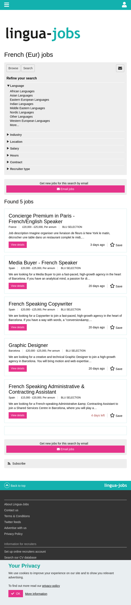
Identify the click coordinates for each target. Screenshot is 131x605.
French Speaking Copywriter (40, 304)
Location (16, 141)
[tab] (120, 68)
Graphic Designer (28, 345)
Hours (14, 155)
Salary (14, 148)
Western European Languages (30, 120)
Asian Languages (21, 95)
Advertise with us (15, 528)
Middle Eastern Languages (27, 108)
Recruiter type (20, 169)
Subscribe (18, 463)
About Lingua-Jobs (16, 504)
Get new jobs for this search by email (64, 183)
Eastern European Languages (29, 99)
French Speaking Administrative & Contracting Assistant (46, 389)
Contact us (11, 510)
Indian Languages (21, 104)
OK (17, 593)
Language (17, 85)
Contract (16, 162)
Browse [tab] (13, 68)
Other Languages (21, 116)
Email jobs (67, 189)
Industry (16, 134)
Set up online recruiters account (25, 551)
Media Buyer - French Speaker (43, 262)
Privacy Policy (13, 534)
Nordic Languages (22, 112)
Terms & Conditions (17, 516)
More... (14, 125)
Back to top (18, 485)
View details (17, 244)
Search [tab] (28, 68)
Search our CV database (20, 557)
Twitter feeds (12, 522)
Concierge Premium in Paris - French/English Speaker (42, 218)
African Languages (22, 91)
